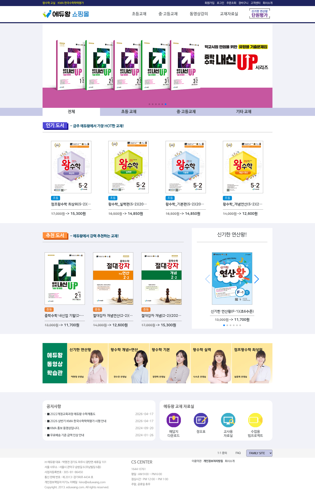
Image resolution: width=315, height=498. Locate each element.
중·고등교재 (168, 14)
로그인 (220, 3)
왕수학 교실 (49, 3)
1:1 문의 (222, 453)
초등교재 (139, 14)
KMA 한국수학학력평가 (71, 3)
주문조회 (231, 3)
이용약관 (196, 461)
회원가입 (209, 3)
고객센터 (255, 3)
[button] (149, 104)
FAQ (238, 453)
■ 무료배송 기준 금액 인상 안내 (65, 435)
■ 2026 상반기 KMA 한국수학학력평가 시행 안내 (76, 421)
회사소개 (267, 3)
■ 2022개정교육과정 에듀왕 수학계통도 (71, 414)
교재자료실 (229, 14)
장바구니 (243, 3)
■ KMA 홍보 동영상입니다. (63, 428)
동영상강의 (199, 14)
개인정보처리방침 (213, 461)
